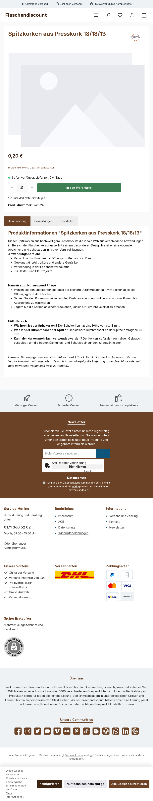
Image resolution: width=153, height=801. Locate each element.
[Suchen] (108, 15)
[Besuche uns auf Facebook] (18, 731)
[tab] (17, 221)
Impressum (66, 516)
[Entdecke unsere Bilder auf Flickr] (66, 731)
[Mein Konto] (132, 15)
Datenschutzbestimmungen (78, 482)
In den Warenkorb (79, 187)
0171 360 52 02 (17, 527)
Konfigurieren (49, 783)
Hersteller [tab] (67, 221)
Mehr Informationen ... (15, 795)
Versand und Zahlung (123, 516)
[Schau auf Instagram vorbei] (27, 731)
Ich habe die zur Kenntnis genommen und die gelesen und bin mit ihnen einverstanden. (78, 486)
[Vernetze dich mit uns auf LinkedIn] (125, 731)
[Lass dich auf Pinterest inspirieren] (76, 731)
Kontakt (114, 521)
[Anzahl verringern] (12, 187)
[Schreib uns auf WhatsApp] (115, 731)
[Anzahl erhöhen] (32, 187)
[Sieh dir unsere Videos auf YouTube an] (47, 731)
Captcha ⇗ (93, 471)
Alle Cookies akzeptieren (129, 783)
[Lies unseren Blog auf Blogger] (96, 731)
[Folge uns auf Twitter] (37, 731)
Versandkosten (74, 755)
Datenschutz (66, 527)
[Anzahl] (22, 187)
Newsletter (116, 527)
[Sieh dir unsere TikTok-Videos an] (86, 731)
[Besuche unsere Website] (135, 731)
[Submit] (103, 453)
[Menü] (96, 15)
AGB (74, 486)
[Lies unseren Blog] (105, 731)
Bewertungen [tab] (43, 221)
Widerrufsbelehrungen (73, 533)
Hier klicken (77, 466)
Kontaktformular (14, 547)
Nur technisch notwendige (85, 783)
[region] (76, 100)
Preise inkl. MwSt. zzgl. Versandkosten (31, 167)
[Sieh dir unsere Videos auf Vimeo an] (57, 731)
